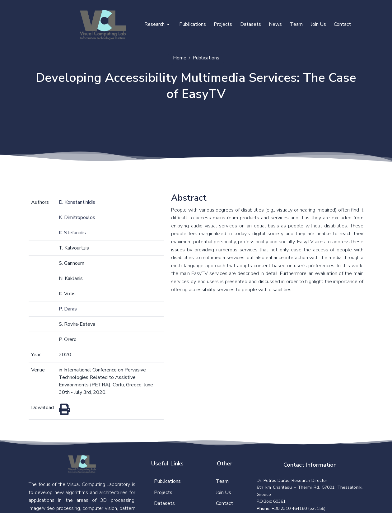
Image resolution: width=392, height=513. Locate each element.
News (275, 24)
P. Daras (68, 308)
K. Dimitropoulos (77, 217)
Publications (192, 24)
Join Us (318, 24)
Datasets (250, 24)
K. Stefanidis (72, 232)
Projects (223, 24)
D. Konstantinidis (77, 202)
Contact (342, 24)
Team (296, 24)
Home (179, 57)
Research (157, 24)
